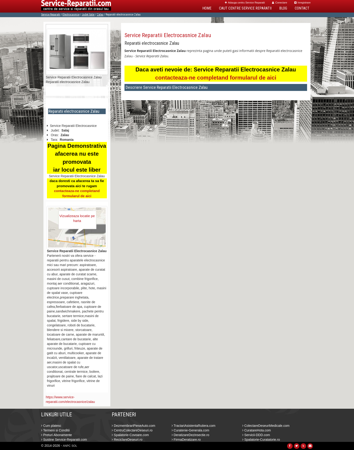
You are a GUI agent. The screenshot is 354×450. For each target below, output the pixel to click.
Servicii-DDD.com (256, 435)
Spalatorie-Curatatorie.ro (261, 439)
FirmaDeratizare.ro (186, 439)
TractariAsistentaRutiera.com (194, 426)
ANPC (67, 445)
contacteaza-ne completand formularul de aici (215, 77)
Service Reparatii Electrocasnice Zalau (168, 35)
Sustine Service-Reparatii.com (64, 439)
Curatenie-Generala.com (190, 430)
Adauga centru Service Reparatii (245, 2)
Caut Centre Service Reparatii (245, 8)
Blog (283, 8)
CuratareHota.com (256, 430)
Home (206, 8)
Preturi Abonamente (56, 435)
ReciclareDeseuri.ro (127, 439)
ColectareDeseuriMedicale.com (265, 426)
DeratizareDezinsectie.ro (190, 435)
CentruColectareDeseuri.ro (132, 430)
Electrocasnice (70, 14)
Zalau (100, 14)
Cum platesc (51, 426)
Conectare (279, 2)
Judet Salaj (88, 14)
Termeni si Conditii (55, 430)
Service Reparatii (50, 14)
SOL (74, 445)
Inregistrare (302, 2)
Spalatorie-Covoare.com (130, 435)
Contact (302, 8)
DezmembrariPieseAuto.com (133, 426)
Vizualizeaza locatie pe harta (77, 218)
